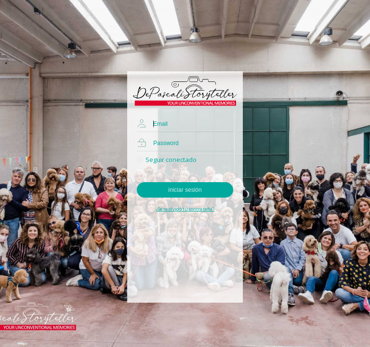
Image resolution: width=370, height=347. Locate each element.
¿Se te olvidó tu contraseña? (185, 209)
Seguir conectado (167, 159)
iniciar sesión (184, 190)
